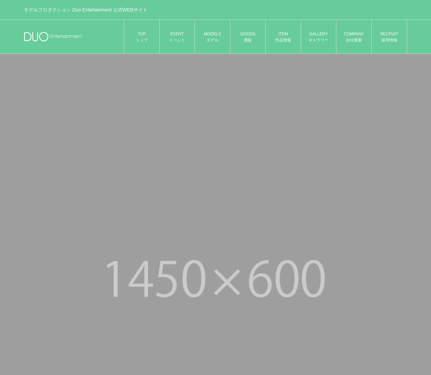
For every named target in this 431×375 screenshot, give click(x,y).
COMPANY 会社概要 (354, 37)
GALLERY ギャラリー (318, 37)
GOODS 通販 (248, 37)
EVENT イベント (177, 37)
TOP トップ (142, 37)
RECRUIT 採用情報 (389, 37)
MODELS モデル (212, 37)
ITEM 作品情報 (283, 37)
